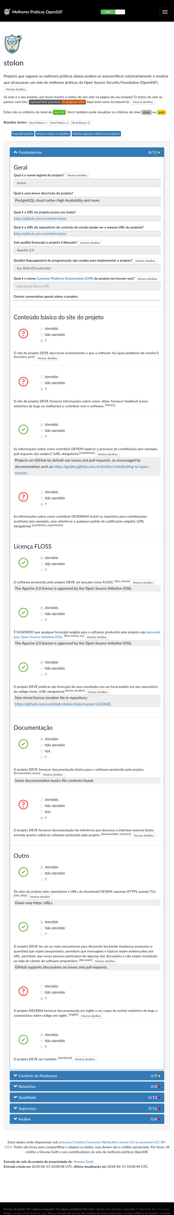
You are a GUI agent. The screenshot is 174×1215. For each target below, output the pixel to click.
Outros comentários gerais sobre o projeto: (46, 296)
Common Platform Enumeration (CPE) (65, 278)
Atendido (43, 329)
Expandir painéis (22, 133)
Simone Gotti (83, 1161)
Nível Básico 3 (80, 122)
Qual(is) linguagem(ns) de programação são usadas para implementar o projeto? (73, 260)
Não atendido (43, 335)
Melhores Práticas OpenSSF (37, 11)
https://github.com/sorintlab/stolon (40, 218)
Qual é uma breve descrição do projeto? (43, 193)
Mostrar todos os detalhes (53, 133)
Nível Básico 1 (38, 122)
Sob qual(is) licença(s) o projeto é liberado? (45, 242)
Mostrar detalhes (16, 89)
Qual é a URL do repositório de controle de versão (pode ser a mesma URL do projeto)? (79, 227)
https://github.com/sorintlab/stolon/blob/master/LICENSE (63, 704)
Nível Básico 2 (59, 122)
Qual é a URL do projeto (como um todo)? (45, 212)
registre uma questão (108, 1209)
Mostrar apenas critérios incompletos (96, 133)
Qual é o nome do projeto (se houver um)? (74, 278)
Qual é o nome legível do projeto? (39, 175)
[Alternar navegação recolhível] (165, 12)
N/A (43, 751)
